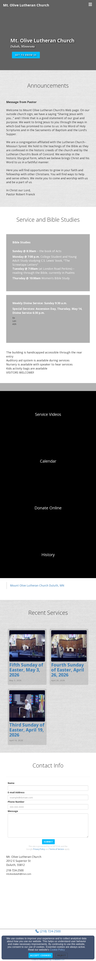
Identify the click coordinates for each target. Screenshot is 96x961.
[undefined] (48, 414)
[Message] (48, 826)
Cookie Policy (57, 949)
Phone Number (16, 801)
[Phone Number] (48, 806)
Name (11, 783)
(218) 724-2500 (50, 931)
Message (13, 811)
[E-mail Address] (48, 797)
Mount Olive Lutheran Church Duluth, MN (37, 585)
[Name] (48, 788)
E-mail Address (16, 792)
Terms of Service (56, 849)
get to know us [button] (26, 54)
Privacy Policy (39, 849)
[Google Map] (48, 901)
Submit (48, 841)
